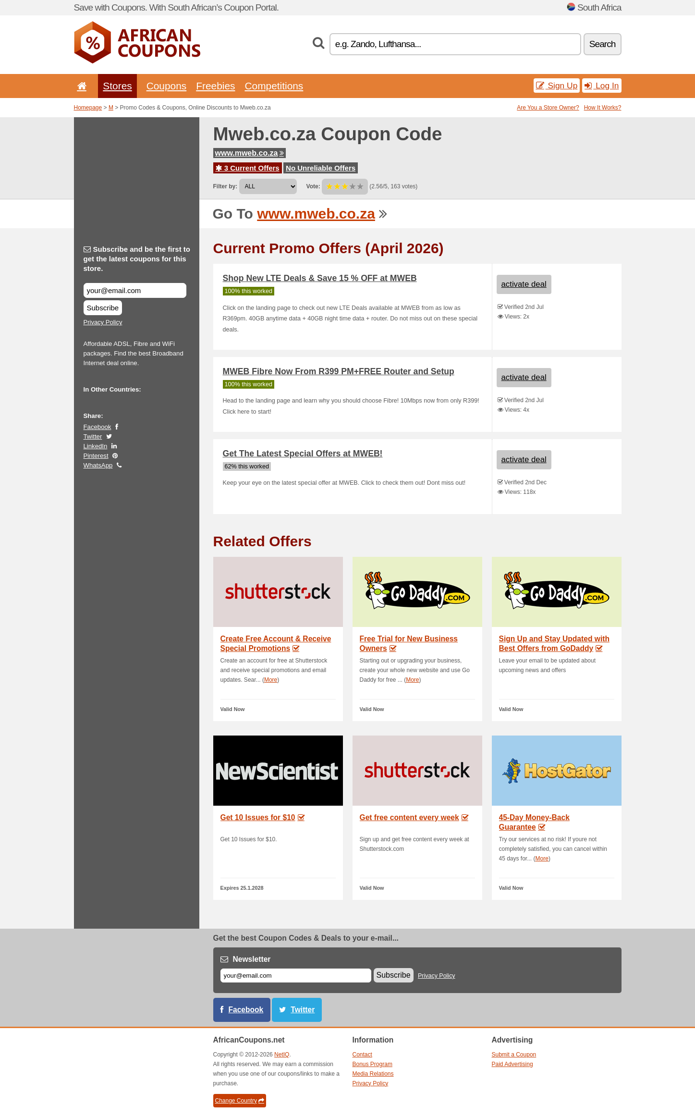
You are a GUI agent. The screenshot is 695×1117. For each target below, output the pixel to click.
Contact (362, 1054)
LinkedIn (96, 446)
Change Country (239, 1100)
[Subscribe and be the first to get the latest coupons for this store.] (135, 290)
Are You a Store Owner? (548, 107)
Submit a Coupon (514, 1054)
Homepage (88, 107)
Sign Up (557, 85)
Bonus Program (372, 1064)
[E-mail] (295, 975)
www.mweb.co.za (249, 153)
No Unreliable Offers (320, 168)
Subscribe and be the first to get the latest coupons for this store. (137, 258)
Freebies (215, 85)
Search (602, 44)
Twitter (93, 436)
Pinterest (96, 455)
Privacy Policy (103, 322)
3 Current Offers (248, 168)
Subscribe (103, 308)
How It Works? (603, 107)
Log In (602, 85)
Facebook (97, 426)
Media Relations (373, 1073)
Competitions (273, 85)
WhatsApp (98, 465)
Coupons (166, 85)
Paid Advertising (512, 1064)
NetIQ (281, 1054)
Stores (117, 85)
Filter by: (225, 186)
